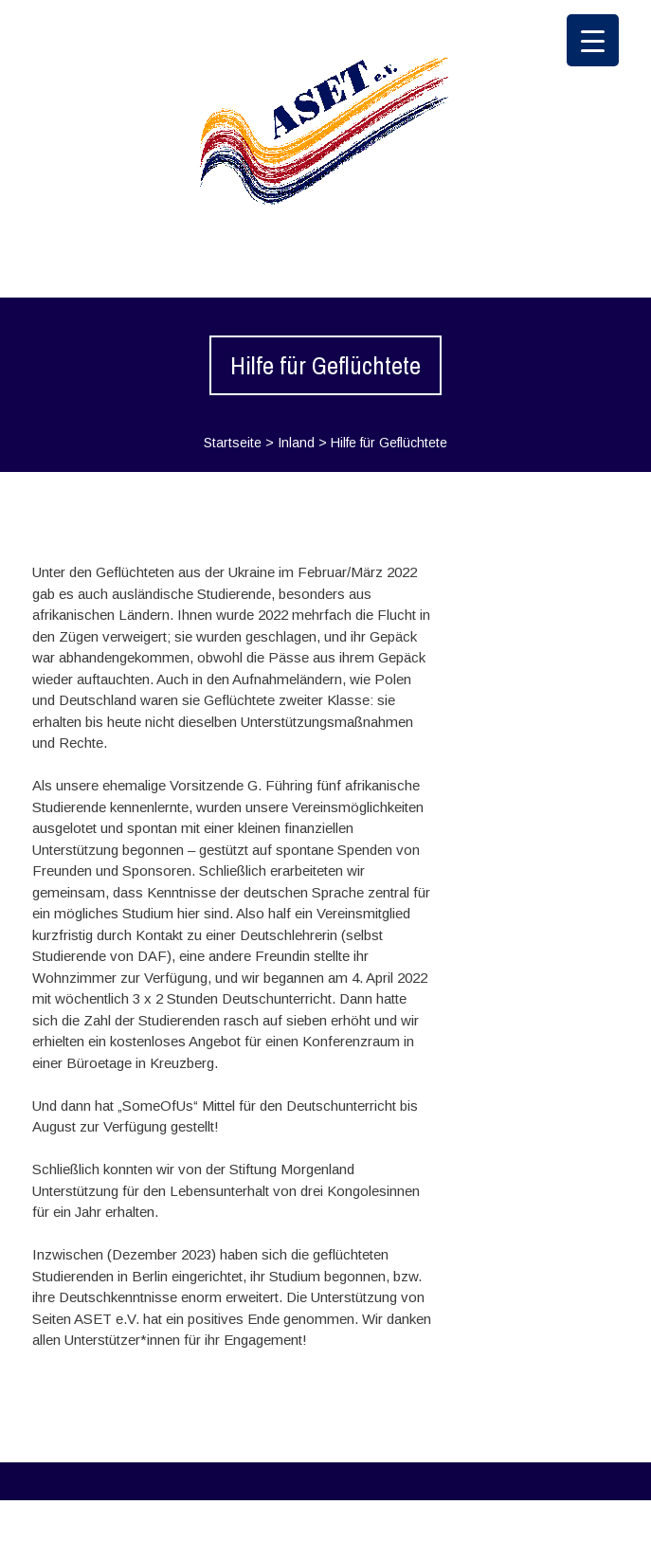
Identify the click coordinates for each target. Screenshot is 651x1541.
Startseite (233, 442)
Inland (296, 442)
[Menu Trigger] (593, 40)
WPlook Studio (572, 1520)
